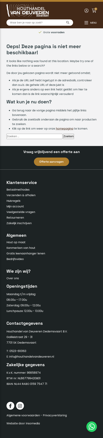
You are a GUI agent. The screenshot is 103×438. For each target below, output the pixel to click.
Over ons (12, 278)
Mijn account (15, 206)
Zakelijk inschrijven (19, 223)
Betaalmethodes (18, 190)
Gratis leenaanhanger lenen (25, 253)
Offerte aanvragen (51, 161)
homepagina (64, 129)
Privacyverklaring (55, 415)
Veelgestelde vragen (20, 212)
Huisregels (13, 201)
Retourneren (15, 218)
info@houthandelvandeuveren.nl (31, 357)
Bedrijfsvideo (15, 259)
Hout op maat (16, 242)
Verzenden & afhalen (20, 195)
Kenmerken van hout (20, 248)
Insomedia (33, 423)
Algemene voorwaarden (23, 415)
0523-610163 (17, 351)
